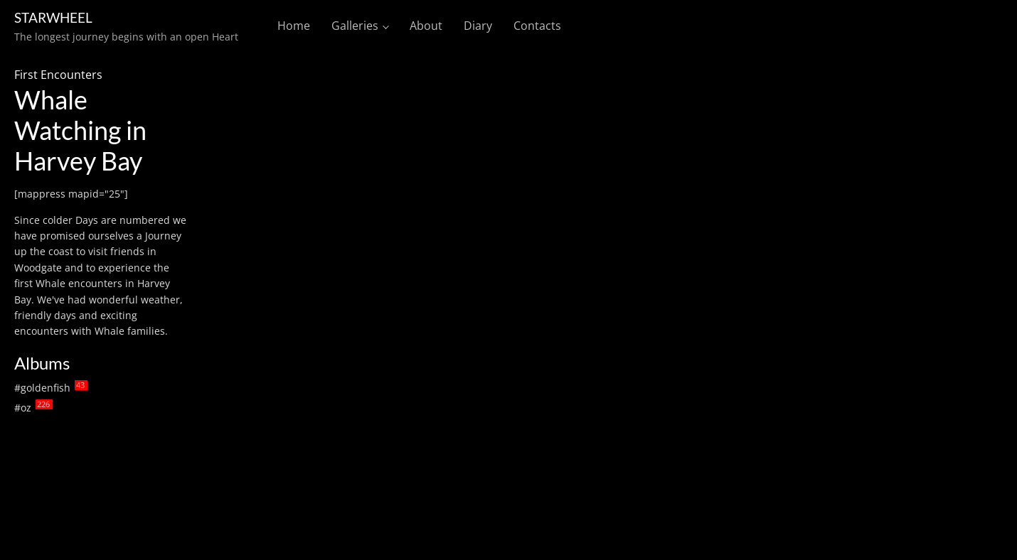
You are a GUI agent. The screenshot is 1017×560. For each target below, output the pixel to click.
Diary (478, 25)
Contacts (537, 25)
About (426, 25)
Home (293, 25)
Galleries (354, 25)
